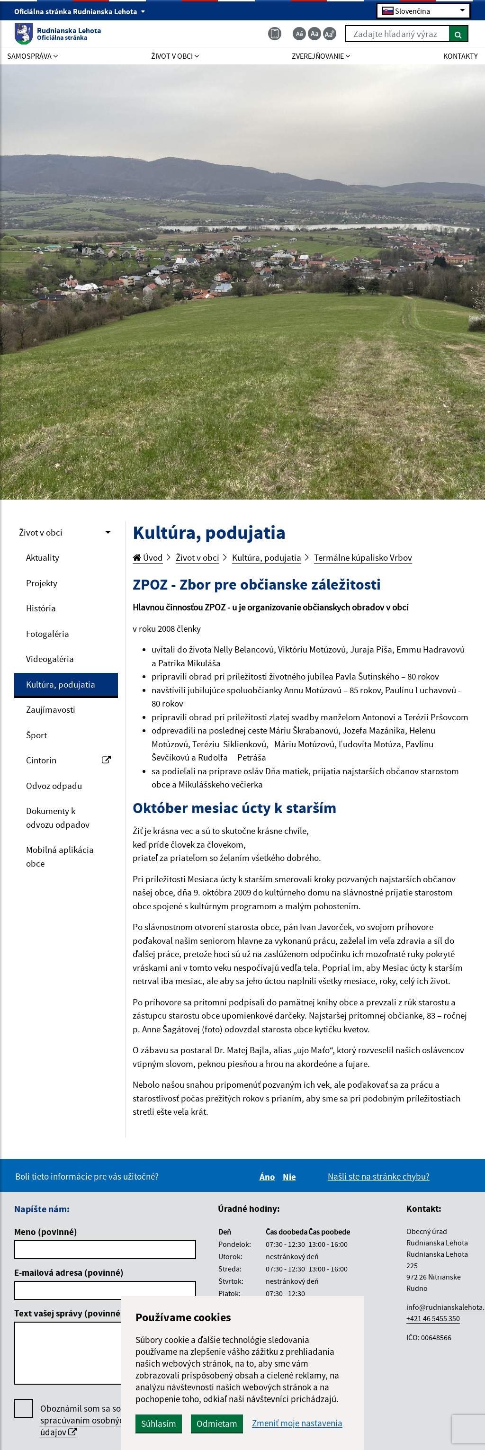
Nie (291, 1176)
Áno (269, 1176)
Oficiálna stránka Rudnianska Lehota (79, 11)
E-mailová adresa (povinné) (69, 1272)
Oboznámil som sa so (84, 1420)
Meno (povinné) (45, 1231)
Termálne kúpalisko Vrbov (363, 557)
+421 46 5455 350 (433, 1318)
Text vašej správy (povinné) (69, 1313)
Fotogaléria (47, 633)
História (41, 608)
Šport (36, 735)
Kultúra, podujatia (60, 684)
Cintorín (68, 760)
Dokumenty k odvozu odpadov (58, 817)
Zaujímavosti (50, 709)
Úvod (148, 557)
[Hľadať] (458, 33)
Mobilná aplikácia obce (60, 856)
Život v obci (41, 532)
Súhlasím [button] (158, 1423)
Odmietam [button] (217, 1423)
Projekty (41, 583)
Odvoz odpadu (54, 785)
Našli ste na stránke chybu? (379, 1176)
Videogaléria (50, 658)
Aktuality (42, 557)
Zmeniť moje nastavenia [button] (297, 1423)
